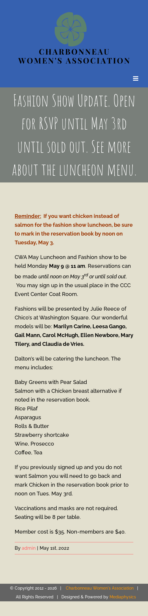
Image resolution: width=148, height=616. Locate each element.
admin (29, 548)
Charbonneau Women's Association (100, 588)
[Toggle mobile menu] (136, 78)
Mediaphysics (123, 597)
